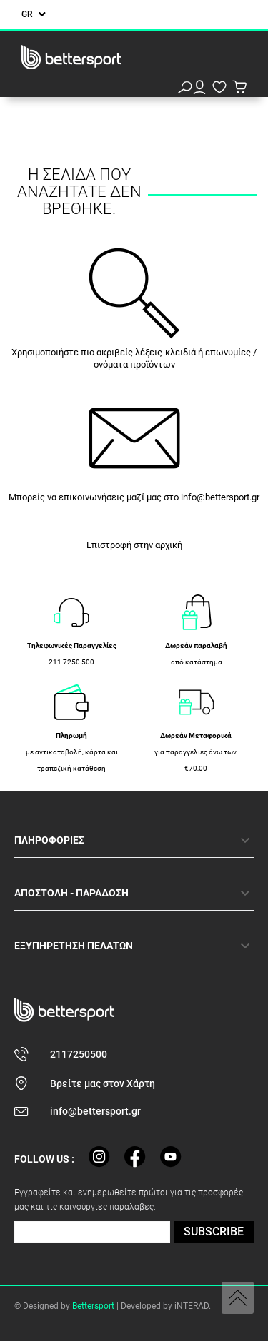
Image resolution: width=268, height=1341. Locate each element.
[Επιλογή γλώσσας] (33, 14)
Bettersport (93, 1306)
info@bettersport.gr (220, 497)
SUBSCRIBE (214, 1231)
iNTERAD (191, 1306)
